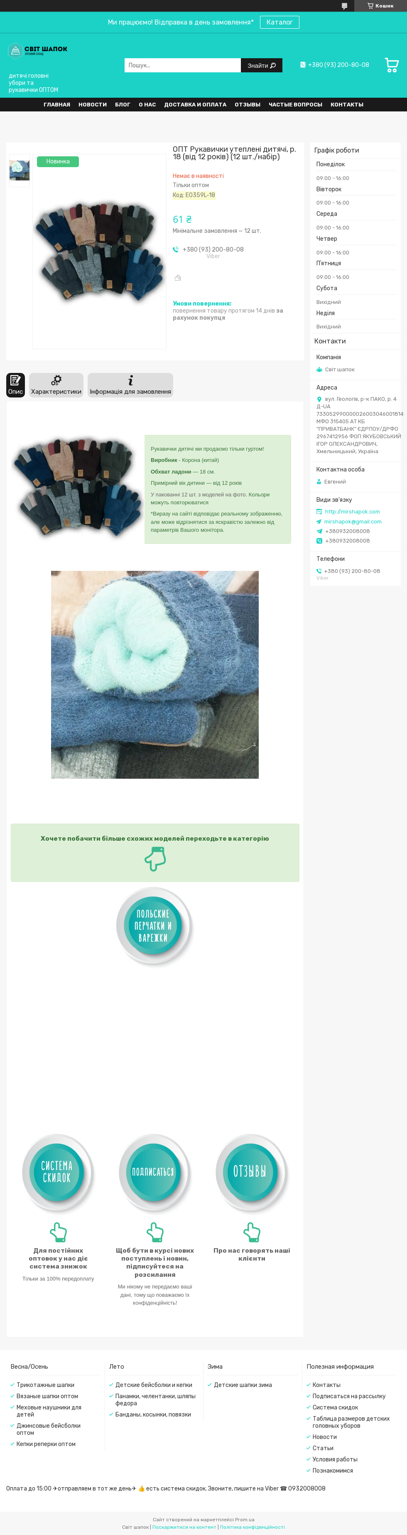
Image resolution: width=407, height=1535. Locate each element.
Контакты (347, 104)
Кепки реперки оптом (46, 1444)
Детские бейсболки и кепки (153, 1385)
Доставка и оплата (195, 104)
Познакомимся (333, 1470)
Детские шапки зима (243, 1385)
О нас (147, 104)
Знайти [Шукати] (259, 65)
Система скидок (335, 1407)
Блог (122, 104)
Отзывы (247, 104)
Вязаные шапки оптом (47, 1396)
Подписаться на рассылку (349, 1396)
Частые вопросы (295, 104)
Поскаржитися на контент (184, 1527)
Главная (57, 104)
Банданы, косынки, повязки (153, 1414)
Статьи (323, 1448)
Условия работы (335, 1459)
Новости (92, 104)
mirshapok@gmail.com (353, 521)
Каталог (280, 22)
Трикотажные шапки (45, 1385)
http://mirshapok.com (352, 511)
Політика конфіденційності (252, 1527)
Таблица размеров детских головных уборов (351, 1422)
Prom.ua (245, 1520)
